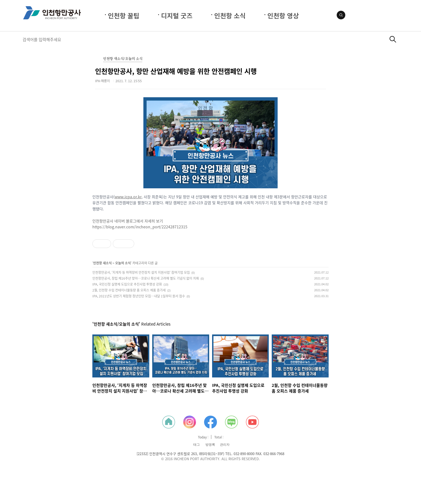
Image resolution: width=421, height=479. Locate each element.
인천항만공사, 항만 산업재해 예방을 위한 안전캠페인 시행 (176, 71)
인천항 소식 (230, 15)
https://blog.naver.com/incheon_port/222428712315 (139, 226)
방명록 (210, 444)
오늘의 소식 (123, 263)
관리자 (225, 444)
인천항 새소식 (102, 263)
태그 (196, 444)
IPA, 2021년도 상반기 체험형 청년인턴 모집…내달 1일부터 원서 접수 (138, 296)
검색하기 (393, 39)
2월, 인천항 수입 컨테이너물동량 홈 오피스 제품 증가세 (129, 290)
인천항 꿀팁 (123, 15)
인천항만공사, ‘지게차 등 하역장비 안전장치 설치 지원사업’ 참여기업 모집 (141, 272)
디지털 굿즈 (177, 15)
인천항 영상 (283, 15)
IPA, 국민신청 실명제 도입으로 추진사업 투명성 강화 (127, 284)
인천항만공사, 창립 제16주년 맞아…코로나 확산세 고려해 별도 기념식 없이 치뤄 (145, 278)
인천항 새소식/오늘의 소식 (122, 59)
